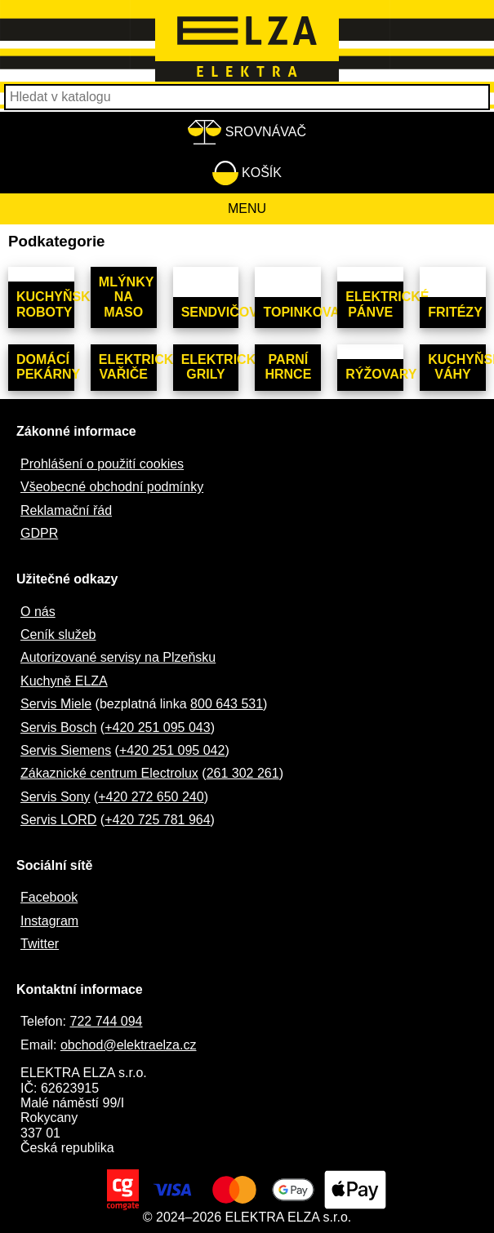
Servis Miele (55, 704)
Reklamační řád (66, 510)
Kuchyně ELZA (64, 681)
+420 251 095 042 (172, 750)
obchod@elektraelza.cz (128, 1045)
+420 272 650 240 (150, 797)
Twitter (39, 944)
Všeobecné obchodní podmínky (111, 487)
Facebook (49, 897)
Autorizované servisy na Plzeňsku (118, 657)
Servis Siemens (65, 750)
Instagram (49, 921)
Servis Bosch (58, 727)
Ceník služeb (58, 634)
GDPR (39, 533)
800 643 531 (226, 704)
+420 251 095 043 (157, 727)
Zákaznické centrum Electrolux (109, 773)
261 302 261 (243, 773)
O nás (38, 612)
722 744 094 (105, 1021)
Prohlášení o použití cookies (102, 464)
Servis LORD (58, 820)
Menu (247, 208)
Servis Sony (55, 797)
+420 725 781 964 (157, 820)
